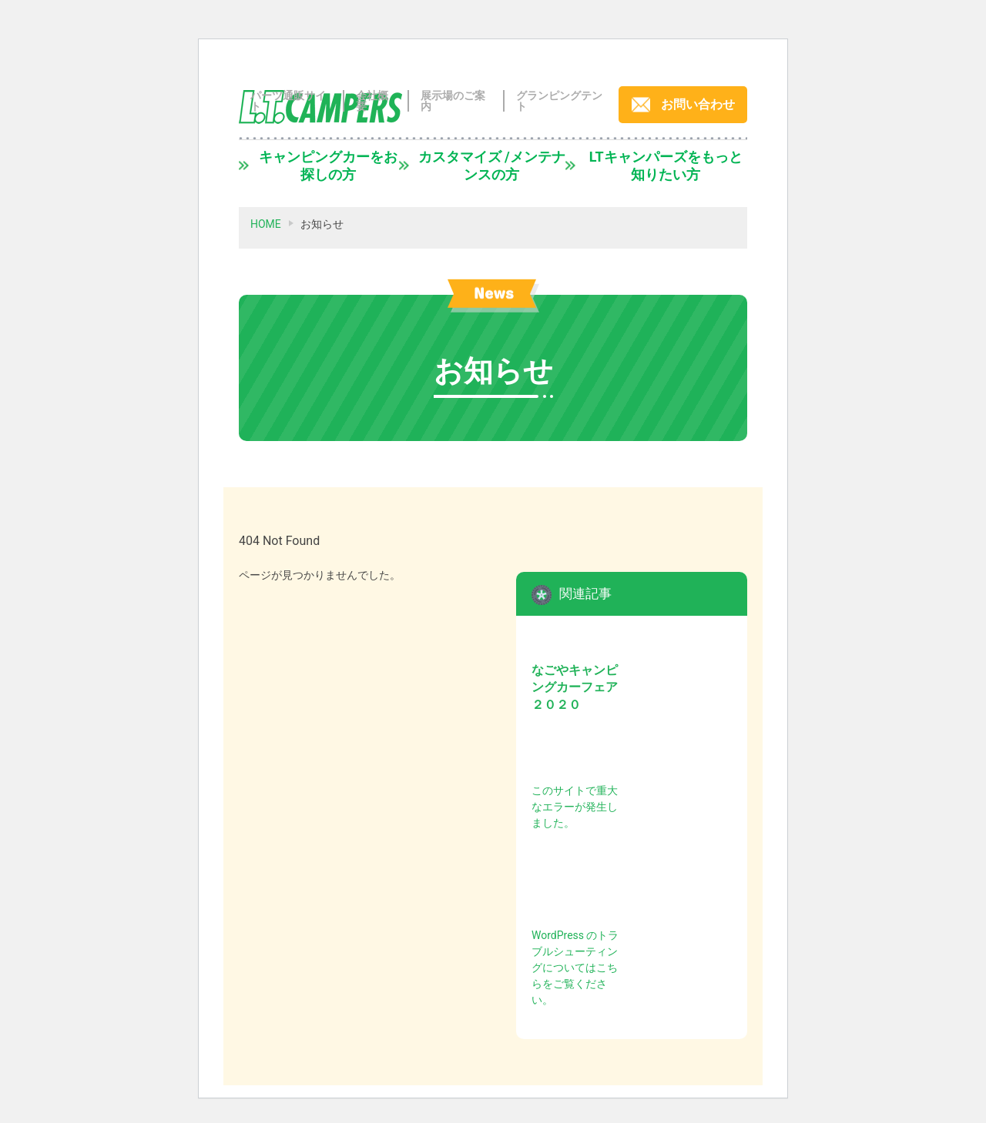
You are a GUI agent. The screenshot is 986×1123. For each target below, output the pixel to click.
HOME (265, 224)
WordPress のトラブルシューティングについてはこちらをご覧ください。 (575, 967)
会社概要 (372, 101)
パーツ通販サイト (288, 101)
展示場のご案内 (453, 101)
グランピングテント (559, 101)
